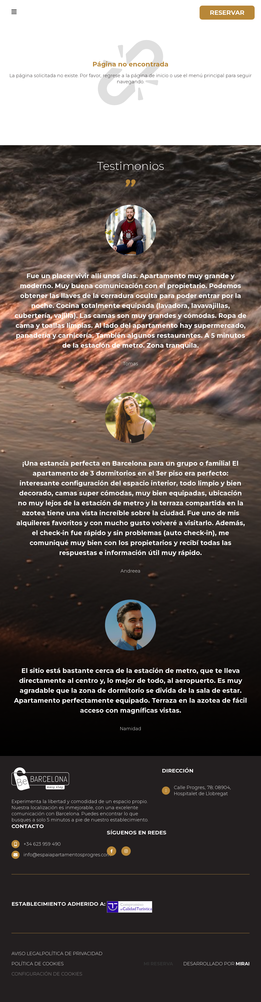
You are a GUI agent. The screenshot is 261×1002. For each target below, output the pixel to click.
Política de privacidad (72, 953)
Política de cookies (37, 964)
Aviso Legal (26, 953)
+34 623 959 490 (42, 844)
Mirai (243, 964)
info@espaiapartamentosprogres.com (67, 855)
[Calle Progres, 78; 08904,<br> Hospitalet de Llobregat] (166, 791)
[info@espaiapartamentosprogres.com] (15, 855)
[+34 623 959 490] (15, 844)
